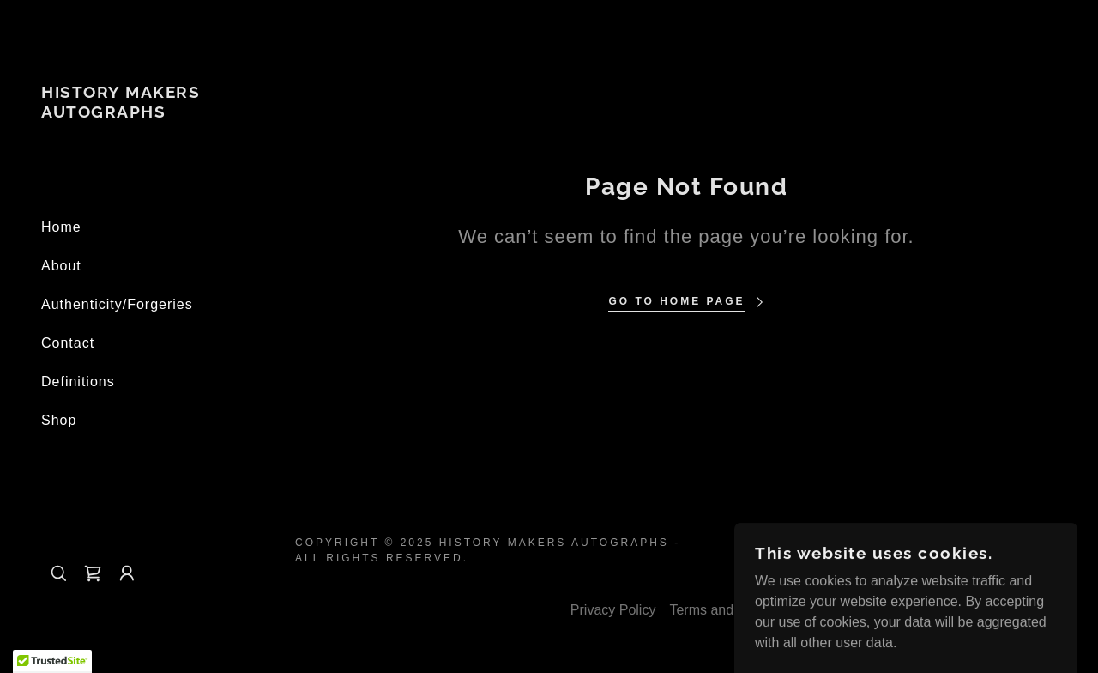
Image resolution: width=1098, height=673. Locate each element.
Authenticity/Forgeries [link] (117, 304)
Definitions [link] (78, 381)
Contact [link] (67, 343)
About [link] (61, 265)
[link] (137, 113)
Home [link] (61, 227)
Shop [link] (58, 420)
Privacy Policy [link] (613, 610)
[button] (127, 573)
